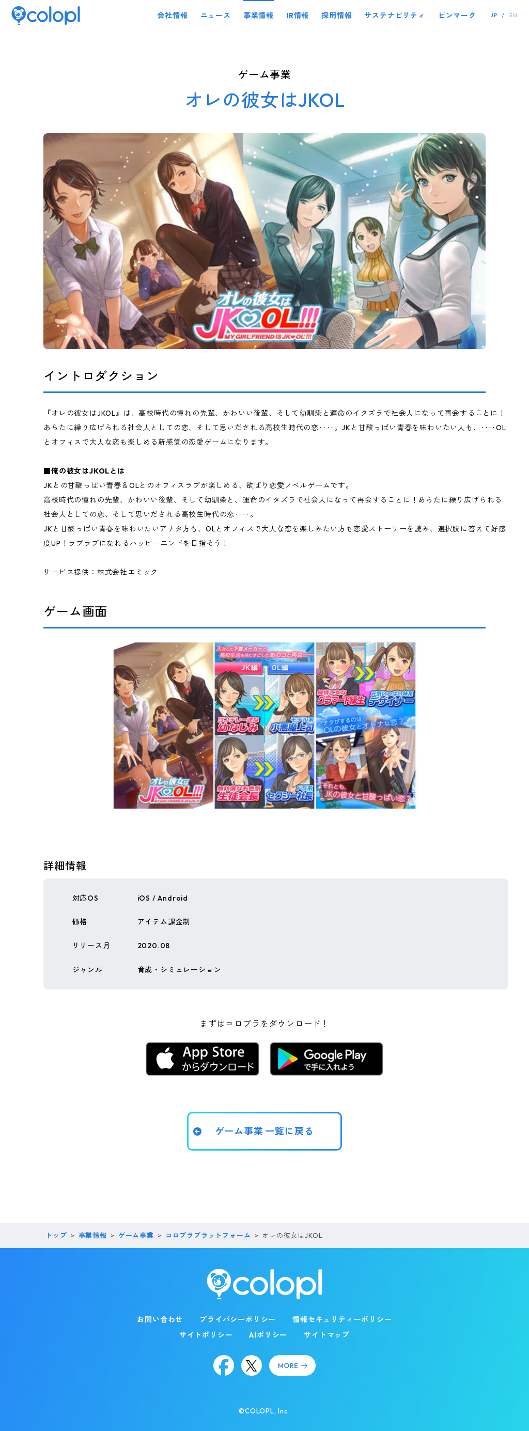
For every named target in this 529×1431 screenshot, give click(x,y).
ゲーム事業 (136, 1235)
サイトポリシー (206, 1335)
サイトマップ (327, 1335)
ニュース (215, 15)
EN (513, 15)
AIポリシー (268, 1335)
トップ (56, 1235)
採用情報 (336, 15)
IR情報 (297, 15)
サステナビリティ (394, 15)
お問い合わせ (160, 1319)
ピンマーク (457, 15)
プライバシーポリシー (237, 1319)
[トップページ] (45, 15)
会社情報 (172, 15)
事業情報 (258, 15)
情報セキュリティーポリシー (342, 1319)
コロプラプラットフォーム (208, 1235)
